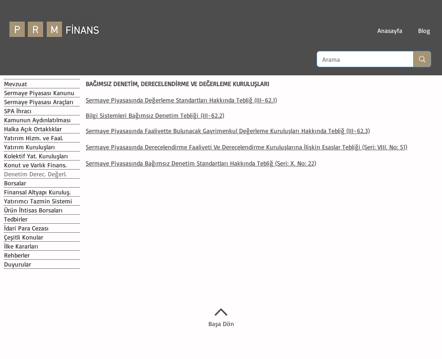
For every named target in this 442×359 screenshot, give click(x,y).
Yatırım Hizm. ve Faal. (33, 138)
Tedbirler (16, 219)
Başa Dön (221, 323)
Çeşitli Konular (23, 237)
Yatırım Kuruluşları (29, 147)
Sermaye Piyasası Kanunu (39, 93)
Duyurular (17, 264)
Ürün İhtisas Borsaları (33, 210)
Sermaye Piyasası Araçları (39, 102)
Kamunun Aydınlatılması (37, 120)
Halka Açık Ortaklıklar (33, 129)
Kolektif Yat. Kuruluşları (36, 156)
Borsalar (15, 183)
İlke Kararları (21, 246)
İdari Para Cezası (26, 228)
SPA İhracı (18, 111)
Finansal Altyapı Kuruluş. (37, 192)
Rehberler (17, 255)
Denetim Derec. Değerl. (35, 174)
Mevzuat (15, 83)
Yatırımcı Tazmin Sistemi (38, 201)
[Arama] (358, 59)
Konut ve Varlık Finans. (35, 165)
